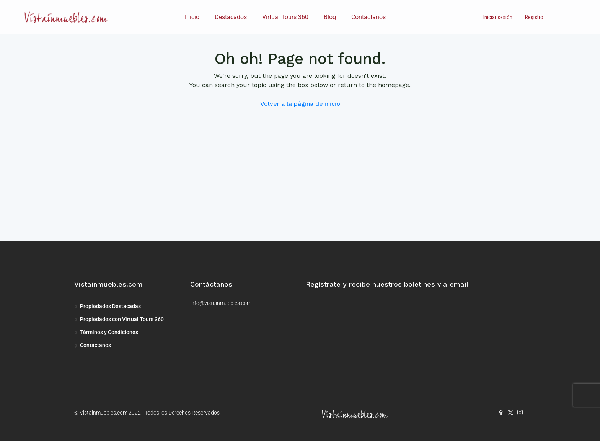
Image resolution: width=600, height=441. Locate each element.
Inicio (192, 17)
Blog (330, 17)
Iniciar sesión (497, 17)
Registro (534, 17)
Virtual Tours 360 (285, 17)
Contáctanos (368, 17)
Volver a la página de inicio (300, 103)
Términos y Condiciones (109, 332)
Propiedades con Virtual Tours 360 (122, 319)
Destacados (231, 17)
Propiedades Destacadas (110, 306)
